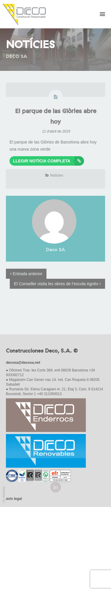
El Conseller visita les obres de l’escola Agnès (57, 283)
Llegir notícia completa (48, 161)
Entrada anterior (26, 273)
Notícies (56, 175)
